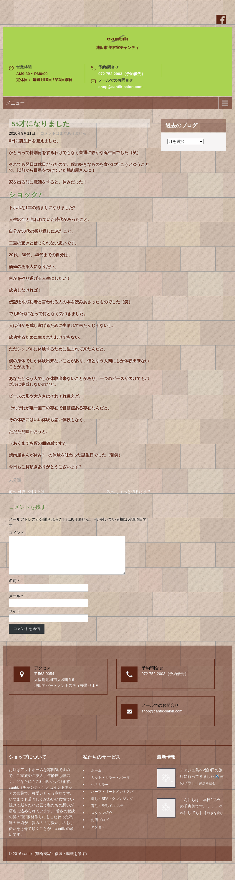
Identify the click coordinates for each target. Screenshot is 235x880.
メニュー (15, 102)
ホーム (96, 777)
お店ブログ (100, 827)
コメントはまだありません (63, 133)
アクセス (98, 834)
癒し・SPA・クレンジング (112, 806)
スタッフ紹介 (101, 820)
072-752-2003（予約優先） (121, 74)
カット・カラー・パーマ (110, 785)
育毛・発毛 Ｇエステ (107, 813)
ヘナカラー (100, 792)
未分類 (15, 480)
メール (16, 603)
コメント (16, 532)
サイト (14, 618)
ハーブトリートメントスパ (112, 799)
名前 (14, 587)
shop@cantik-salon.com (120, 87)
